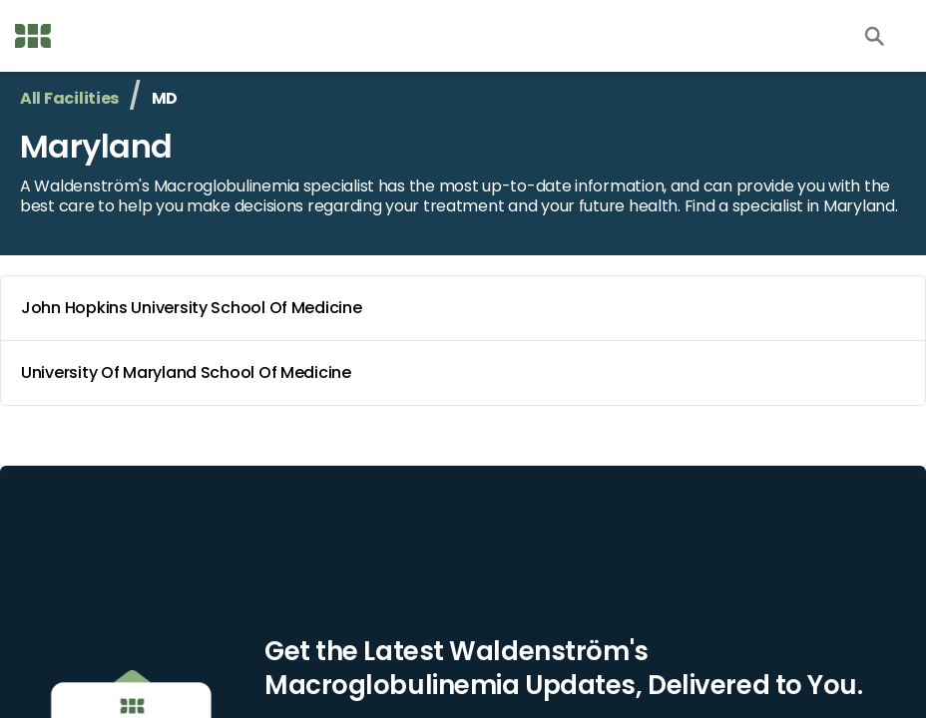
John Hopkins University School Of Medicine (467, 308)
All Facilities (69, 98)
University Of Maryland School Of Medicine (467, 373)
